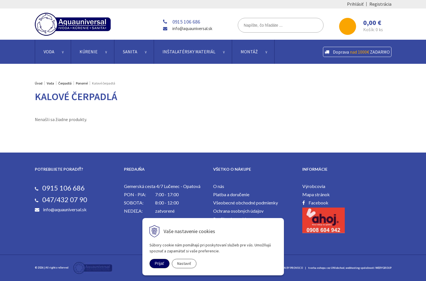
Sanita (130, 51)
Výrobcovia (313, 186)
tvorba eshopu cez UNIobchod (326, 267)
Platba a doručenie (231, 194)
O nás (218, 186)
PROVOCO (296, 267)
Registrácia (380, 4)
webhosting (353, 267)
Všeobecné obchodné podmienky (245, 202)
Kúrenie (89, 51)
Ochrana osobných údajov (238, 211)
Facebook (318, 202)
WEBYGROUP (383, 267)
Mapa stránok (316, 194)
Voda (49, 51)
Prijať (159, 263)
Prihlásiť (355, 4)
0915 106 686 (186, 21)
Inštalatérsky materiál (188, 51)
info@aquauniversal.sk (192, 28)
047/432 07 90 (64, 199)
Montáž (249, 51)
